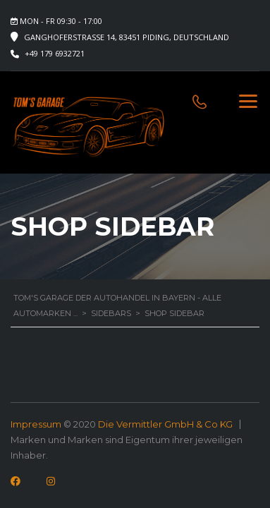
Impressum (36, 424)
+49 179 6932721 (55, 53)
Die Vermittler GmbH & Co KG (165, 424)
